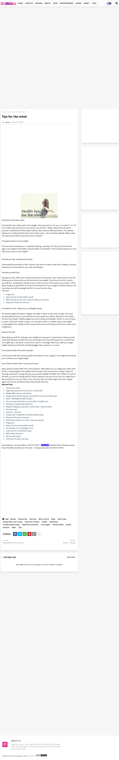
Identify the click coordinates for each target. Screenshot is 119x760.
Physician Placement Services (17, 302)
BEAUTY (48, 3)
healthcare (54, 522)
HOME (20, 3)
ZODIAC (79, 3)
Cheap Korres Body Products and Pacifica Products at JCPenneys (31, 396)
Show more (71, 557)
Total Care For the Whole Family (18, 431)
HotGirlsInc (31, 756)
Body (53, 519)
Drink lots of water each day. (17, 439)
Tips (9, 112)
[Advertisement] (59, 25)
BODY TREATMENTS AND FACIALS (19, 398)
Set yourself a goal (13, 436)
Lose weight (45, 524)
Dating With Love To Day (12, 522)
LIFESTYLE (29, 3)
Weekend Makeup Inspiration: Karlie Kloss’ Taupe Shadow (29, 407)
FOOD (55, 3)
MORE (86, 3)
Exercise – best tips (13, 412)
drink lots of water (32, 522)
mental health (58, 524)
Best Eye (33, 519)
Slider (14, 527)
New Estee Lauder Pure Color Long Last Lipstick (25, 420)
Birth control (44, 519)
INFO (94, 3)
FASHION (38, 3)
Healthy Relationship (11, 524)
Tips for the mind (13, 388)
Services (6, 527)
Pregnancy (10, 294)
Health (44, 522)
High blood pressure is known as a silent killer (24, 390)
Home (4, 112)
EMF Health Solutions (14, 433)
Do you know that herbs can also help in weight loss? (27, 401)
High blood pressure (30, 524)
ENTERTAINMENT (66, 3)
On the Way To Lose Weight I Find (19, 428)
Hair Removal (11, 409)
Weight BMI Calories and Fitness (18, 393)
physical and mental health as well (19, 297)
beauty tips (22, 519)
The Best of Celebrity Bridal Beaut (19, 404)
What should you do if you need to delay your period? (27, 299)
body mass (62, 519)
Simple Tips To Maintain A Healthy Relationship (24, 415)
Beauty (13, 519)
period (68, 524)
